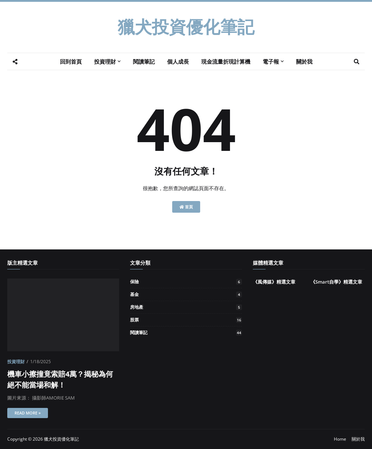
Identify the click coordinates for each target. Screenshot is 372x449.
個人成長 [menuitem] (178, 61)
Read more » (28, 413)
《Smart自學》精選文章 (336, 281)
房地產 (186, 307)
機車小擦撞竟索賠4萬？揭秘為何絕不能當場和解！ (60, 379)
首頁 (186, 206)
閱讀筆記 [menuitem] (144, 61)
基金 (186, 294)
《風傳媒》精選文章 (274, 281)
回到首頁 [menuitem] (71, 61)
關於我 (358, 439)
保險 (186, 281)
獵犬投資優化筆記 (186, 27)
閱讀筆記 (186, 332)
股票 (186, 320)
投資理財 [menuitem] (105, 61)
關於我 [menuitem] (304, 61)
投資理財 (16, 361)
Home (340, 439)
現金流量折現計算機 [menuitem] (225, 61)
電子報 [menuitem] (271, 61)
